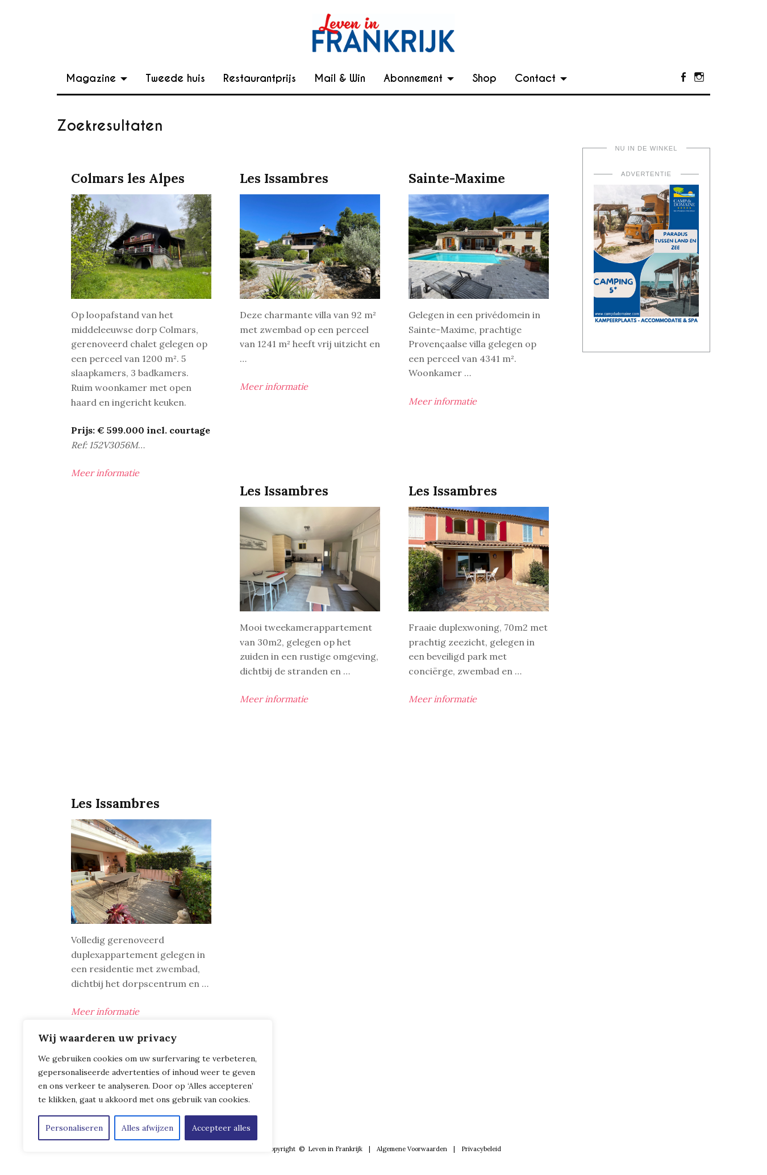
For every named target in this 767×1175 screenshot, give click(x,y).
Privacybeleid (481, 1149)
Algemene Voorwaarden (412, 1149)
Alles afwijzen (147, 1128)
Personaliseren (74, 1128)
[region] (148, 1085)
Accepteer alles (221, 1128)
